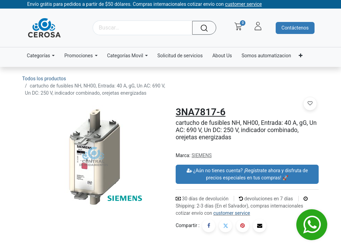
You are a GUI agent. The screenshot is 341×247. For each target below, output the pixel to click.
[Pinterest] (242, 225)
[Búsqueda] (206, 28)
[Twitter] (225, 225)
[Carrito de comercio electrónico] (238, 26)
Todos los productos (44, 78)
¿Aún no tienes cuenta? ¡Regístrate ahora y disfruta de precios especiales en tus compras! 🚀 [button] (247, 174)
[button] (310, 103)
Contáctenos (295, 28)
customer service (231, 213)
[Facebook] (208, 225)
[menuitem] (180, 55)
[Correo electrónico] (259, 225)
